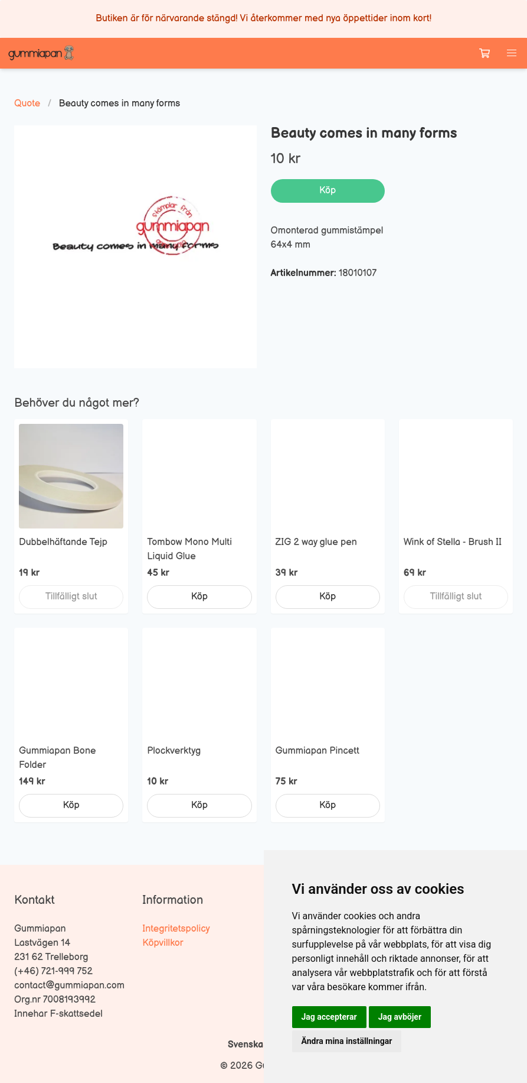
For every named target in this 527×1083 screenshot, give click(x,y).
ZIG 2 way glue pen (316, 542)
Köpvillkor (162, 943)
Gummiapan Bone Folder (57, 758)
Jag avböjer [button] (399, 1017)
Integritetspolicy (176, 929)
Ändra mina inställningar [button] (347, 1041)
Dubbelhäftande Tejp (63, 542)
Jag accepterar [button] (329, 1017)
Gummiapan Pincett (318, 751)
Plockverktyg (174, 751)
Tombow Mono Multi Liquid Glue (189, 549)
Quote (27, 103)
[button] (511, 53)
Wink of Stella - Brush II (453, 542)
